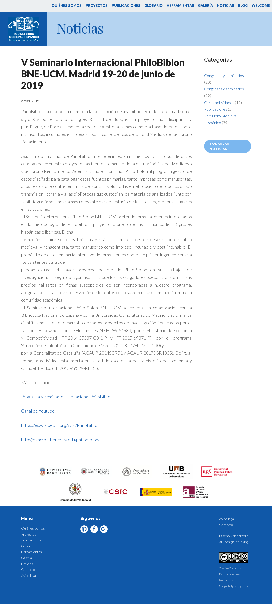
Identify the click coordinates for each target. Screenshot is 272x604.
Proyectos (97, 5)
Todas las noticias (219, 146)
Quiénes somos (67, 5)
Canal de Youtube (38, 411)
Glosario (153, 5)
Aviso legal (29, 575)
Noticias (225, 5)
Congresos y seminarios (224, 75)
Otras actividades (219, 102)
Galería (205, 5)
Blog (243, 5)
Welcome (261, 5)
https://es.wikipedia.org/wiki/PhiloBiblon (60, 425)
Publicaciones (126, 5)
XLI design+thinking (233, 542)
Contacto (28, 569)
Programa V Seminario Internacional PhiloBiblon (67, 396)
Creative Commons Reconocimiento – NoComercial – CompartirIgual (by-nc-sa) (234, 574)
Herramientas (180, 5)
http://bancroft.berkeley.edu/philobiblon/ (60, 439)
